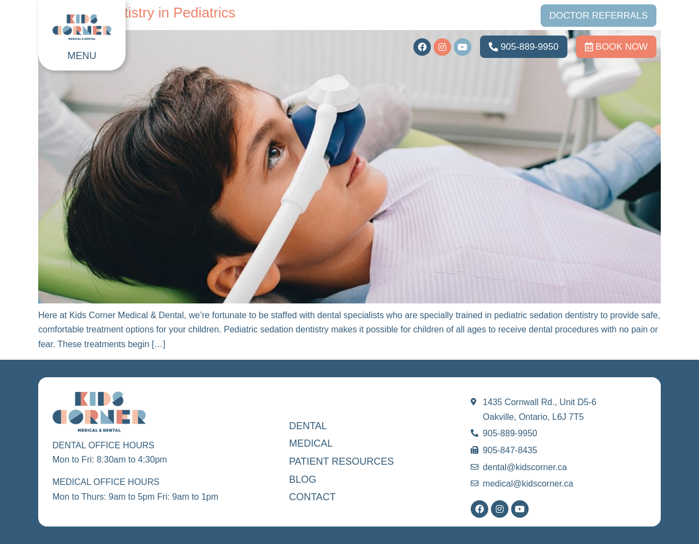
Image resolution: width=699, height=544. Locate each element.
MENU (82, 55)
